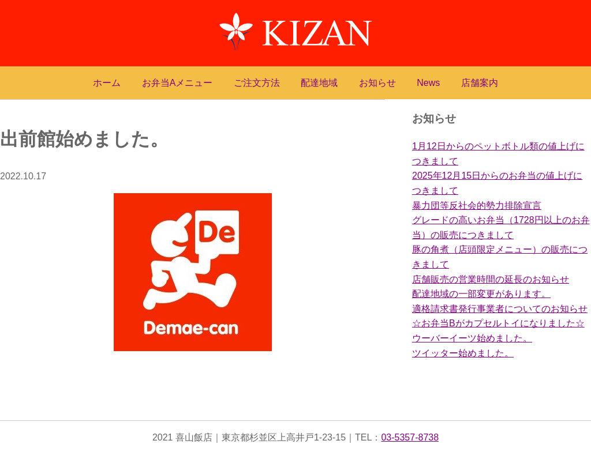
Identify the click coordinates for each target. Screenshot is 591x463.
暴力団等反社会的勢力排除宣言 (476, 205)
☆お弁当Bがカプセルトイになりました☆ (498, 323)
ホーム (107, 83)
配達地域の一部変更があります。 (481, 294)
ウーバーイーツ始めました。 (472, 338)
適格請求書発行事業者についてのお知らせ (500, 309)
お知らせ (377, 83)
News (428, 83)
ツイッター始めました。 (463, 353)
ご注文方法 (257, 83)
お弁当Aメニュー (177, 83)
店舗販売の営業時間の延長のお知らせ (490, 279)
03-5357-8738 (410, 437)
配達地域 (319, 83)
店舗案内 (479, 83)
